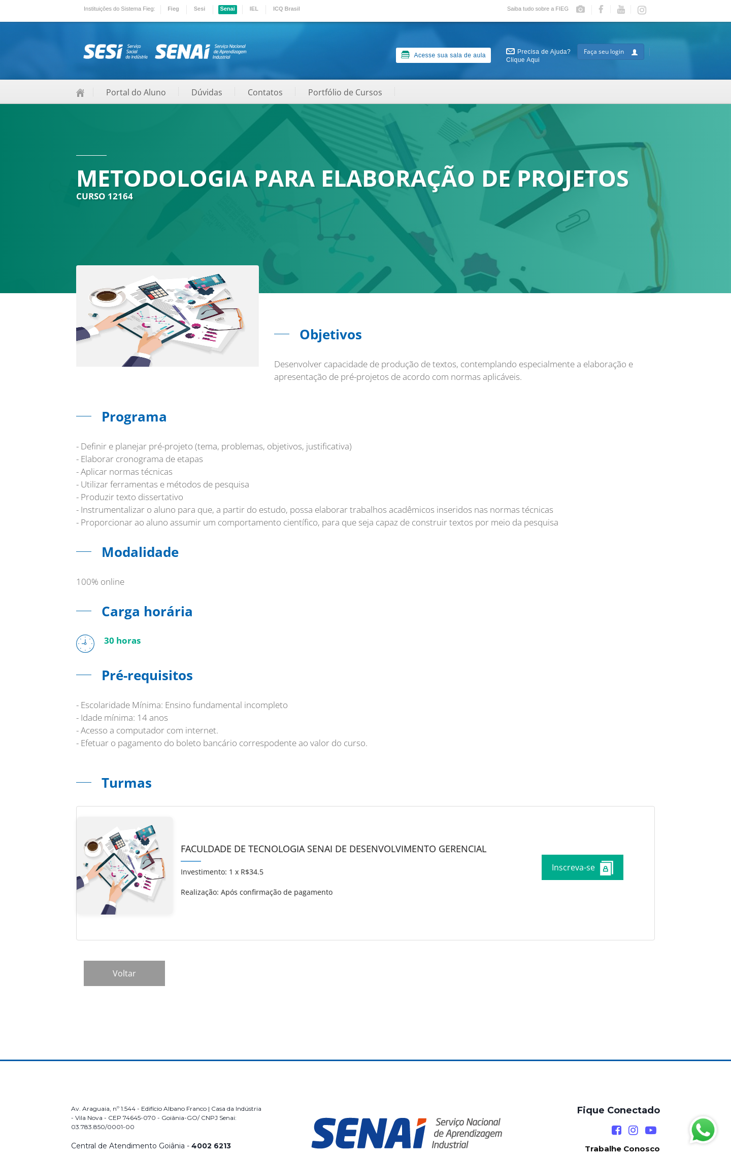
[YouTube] (650, 1130)
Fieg (173, 9)
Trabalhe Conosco (622, 1148)
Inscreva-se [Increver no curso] (582, 868)
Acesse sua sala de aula (443, 55)
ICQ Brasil (286, 9)
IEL (254, 9)
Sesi (200, 9)
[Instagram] (633, 1130)
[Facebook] (616, 1130)
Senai (227, 9)
